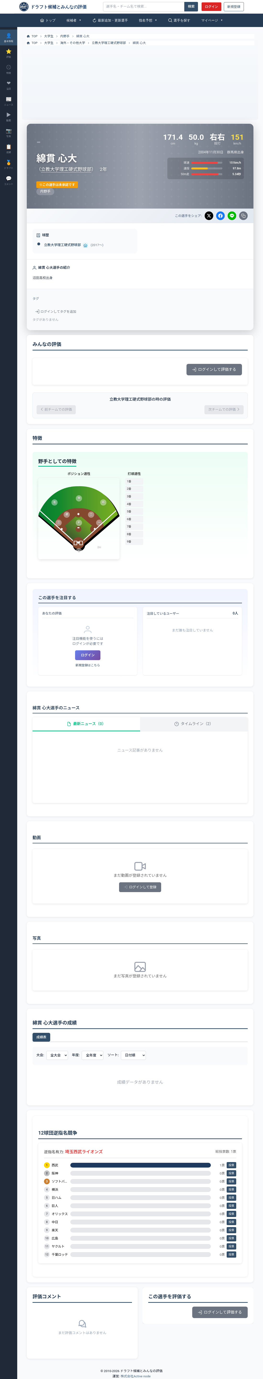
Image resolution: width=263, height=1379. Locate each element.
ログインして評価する (214, 369)
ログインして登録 (140, 887)
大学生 (49, 36)
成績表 (41, 1037)
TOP (32, 36)
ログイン (211, 7)
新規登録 (233, 7)
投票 (231, 1165)
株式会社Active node (135, 1376)
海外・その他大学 (72, 43)
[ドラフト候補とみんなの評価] (59, 6)
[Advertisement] (140, 81)
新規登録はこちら (88, 665)
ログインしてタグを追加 (55, 311)
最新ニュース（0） (86, 724)
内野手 (65, 36)
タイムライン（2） (194, 724)
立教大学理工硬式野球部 (109, 43)
